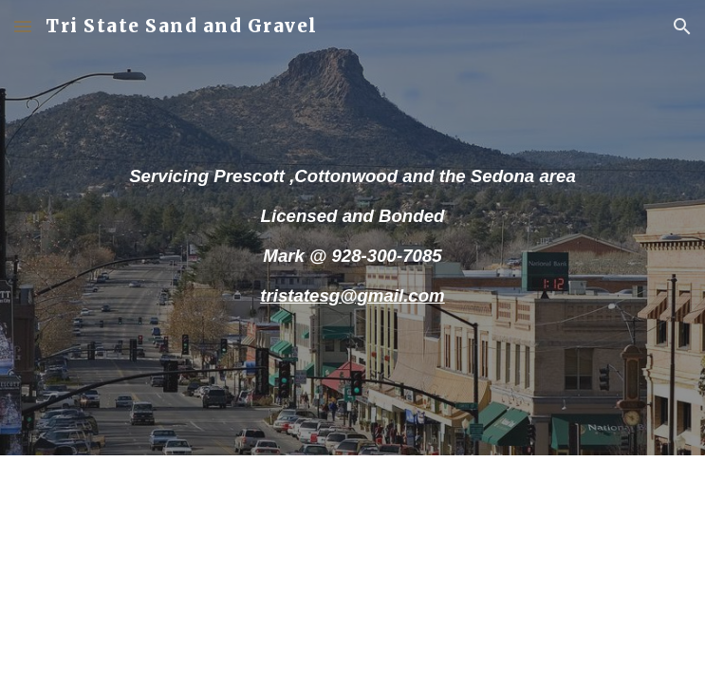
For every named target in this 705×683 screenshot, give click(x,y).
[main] (352, 227)
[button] (23, 26)
